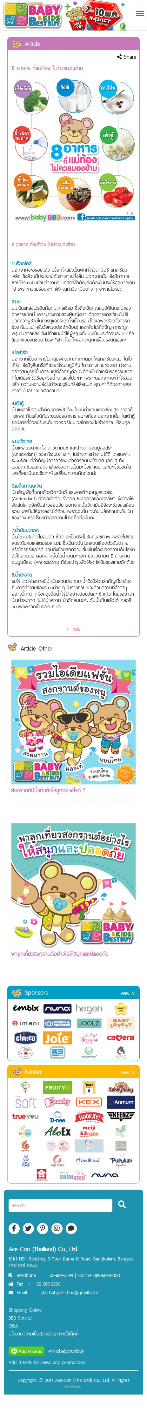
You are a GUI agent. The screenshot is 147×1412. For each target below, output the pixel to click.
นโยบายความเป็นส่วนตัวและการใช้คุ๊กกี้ (44, 1334)
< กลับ (73, 629)
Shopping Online (25, 1310)
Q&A (13, 1326)
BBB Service (20, 1318)
